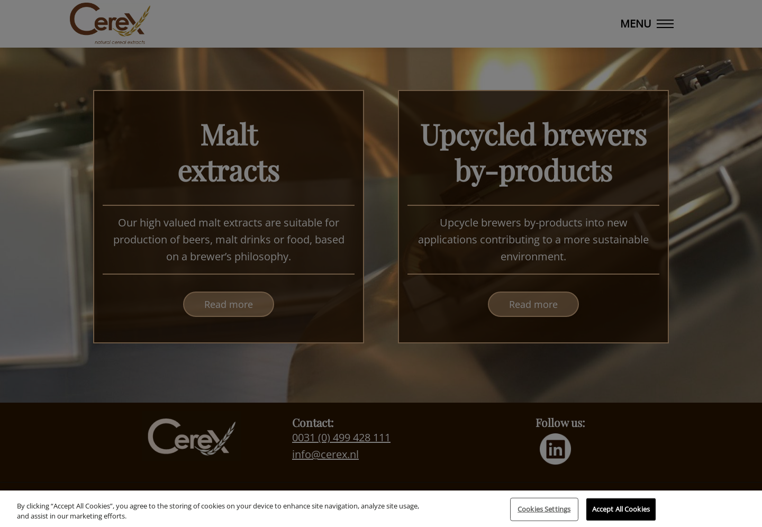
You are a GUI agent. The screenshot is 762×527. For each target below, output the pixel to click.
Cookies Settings (544, 509)
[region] (381, 508)
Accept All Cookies (621, 509)
